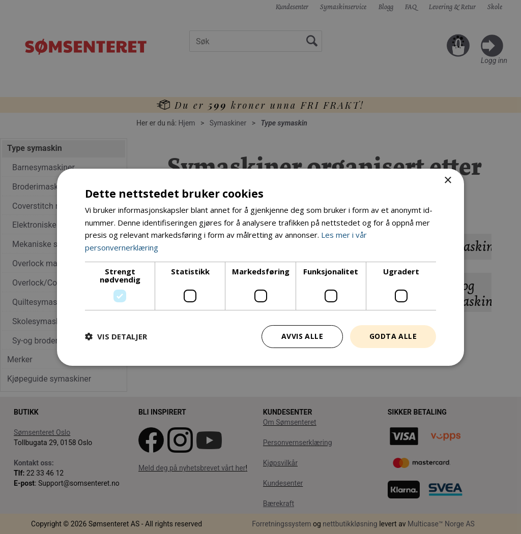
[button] (116, 336)
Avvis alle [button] (302, 336)
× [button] (447, 180)
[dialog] (260, 267)
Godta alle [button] (393, 336)
